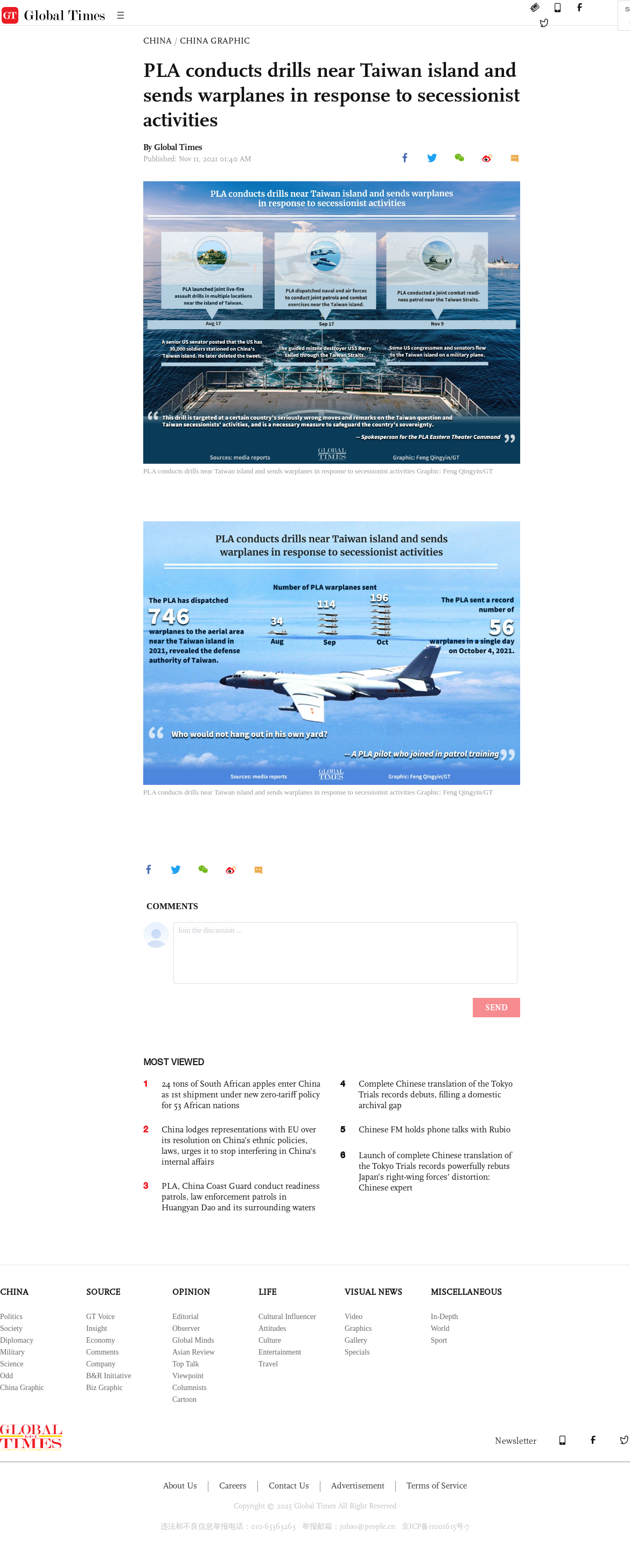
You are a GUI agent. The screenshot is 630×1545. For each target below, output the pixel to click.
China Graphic (22, 1388)
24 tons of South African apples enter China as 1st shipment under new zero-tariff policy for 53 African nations (241, 1094)
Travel (268, 1364)
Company (100, 1364)
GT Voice (100, 1317)
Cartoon (184, 1399)
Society (11, 1328)
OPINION (191, 1292)
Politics (11, 1317)
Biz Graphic (104, 1388)
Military (12, 1352)
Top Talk (185, 1364)
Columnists (189, 1388)
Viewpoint (188, 1376)
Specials (357, 1352)
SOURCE (103, 1292)
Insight (96, 1328)
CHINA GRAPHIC (215, 41)
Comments (102, 1352)
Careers (233, 1485)
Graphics (358, 1328)
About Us (180, 1485)
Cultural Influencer (287, 1317)
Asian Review (193, 1352)
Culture (269, 1340)
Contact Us (289, 1485)
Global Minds (193, 1340)
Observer (186, 1328)
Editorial (185, 1317)
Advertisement (357, 1485)
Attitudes (272, 1328)
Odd (6, 1376)
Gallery (356, 1340)
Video (353, 1317)
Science (12, 1364)
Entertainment (279, 1352)
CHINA (157, 41)
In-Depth (444, 1317)
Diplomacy (16, 1340)
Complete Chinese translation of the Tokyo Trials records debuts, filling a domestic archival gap (436, 1094)
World (440, 1328)
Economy (100, 1340)
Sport (439, 1340)
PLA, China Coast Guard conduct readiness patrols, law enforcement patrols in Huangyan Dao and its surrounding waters (241, 1197)
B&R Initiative (108, 1376)
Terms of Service (437, 1485)
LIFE (267, 1292)
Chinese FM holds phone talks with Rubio (434, 1129)
